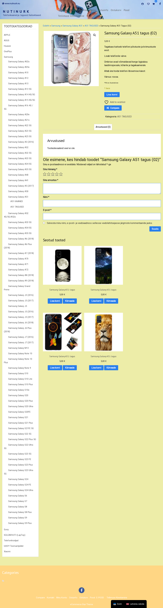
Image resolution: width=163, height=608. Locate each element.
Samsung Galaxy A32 (18, 147)
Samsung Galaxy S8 (17, 506)
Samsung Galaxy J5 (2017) (21, 317)
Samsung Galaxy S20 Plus (20, 401)
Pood (126, 10)
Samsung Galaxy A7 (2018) (21, 253)
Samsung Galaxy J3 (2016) (21, 295)
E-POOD (100, 597)
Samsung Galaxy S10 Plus (20, 384)
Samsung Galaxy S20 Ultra (20, 406)
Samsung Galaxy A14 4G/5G (21, 94)
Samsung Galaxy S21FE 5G (21, 428)
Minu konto (89, 10)
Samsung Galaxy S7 (17, 501)
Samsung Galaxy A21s (19, 120)
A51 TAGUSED (17, 207)
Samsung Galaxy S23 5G (19, 453)
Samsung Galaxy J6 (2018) (21, 322)
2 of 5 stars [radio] (48, 174)
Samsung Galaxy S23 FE (19, 459)
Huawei (7, 46)
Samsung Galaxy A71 (18, 264)
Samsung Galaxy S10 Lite (20, 379)
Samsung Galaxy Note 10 (20, 353)
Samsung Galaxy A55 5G (20, 233)
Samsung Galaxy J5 (17, 306)
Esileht (46, 25)
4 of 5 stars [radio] (57, 174)
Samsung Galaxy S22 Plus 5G (22, 439)
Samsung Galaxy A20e (19, 114)
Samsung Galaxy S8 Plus (20, 512)
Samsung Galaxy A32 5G (20, 153)
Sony (6, 529)
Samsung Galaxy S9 (17, 517)
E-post (47, 210)
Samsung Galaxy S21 (18, 417)
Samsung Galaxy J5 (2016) (21, 311)
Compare (63, 10)
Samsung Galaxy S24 (18, 479)
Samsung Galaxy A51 (18, 197)
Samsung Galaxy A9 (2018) (21, 280)
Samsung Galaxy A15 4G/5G (21, 100)
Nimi (46, 197)
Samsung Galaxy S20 (18, 395)
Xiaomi (7, 551)
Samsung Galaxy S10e (18, 390)
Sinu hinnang (50, 169)
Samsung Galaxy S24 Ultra (20, 490)
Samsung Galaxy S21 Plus (20, 423)
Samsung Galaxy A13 (18, 83)
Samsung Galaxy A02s (19, 61)
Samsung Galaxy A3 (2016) (21, 142)
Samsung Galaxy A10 (18, 72)
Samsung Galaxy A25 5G (20, 136)
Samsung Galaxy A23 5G (20, 131)
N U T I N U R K (16, 11)
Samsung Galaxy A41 (18, 180)
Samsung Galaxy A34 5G (20, 164)
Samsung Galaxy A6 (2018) (21, 238)
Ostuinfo (103, 10)
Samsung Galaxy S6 (17, 495)
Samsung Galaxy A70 (18, 258)
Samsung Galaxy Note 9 (19, 368)
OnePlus (8, 51)
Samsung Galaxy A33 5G (20, 158)
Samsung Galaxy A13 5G (20, 89)
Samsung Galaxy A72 (18, 269)
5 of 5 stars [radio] (61, 174)
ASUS (6, 40)
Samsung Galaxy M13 (18, 348)
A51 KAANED (16, 201)
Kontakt (75, 10)
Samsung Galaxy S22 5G (19, 434)
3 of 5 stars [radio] (53, 174)
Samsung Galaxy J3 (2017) (21, 300)
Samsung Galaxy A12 (18, 78)
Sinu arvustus (50, 180)
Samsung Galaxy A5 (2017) (21, 186)
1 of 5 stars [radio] (44, 174)
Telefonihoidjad (11, 540)
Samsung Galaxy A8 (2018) (21, 275)
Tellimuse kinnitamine (71, 15)
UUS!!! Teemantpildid (13, 546)
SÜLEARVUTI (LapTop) (14, 535)
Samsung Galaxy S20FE (19, 412)
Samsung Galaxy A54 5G (20, 227)
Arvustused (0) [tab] (103, 127)
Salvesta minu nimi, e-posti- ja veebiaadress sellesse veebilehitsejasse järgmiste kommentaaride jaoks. (99, 223)
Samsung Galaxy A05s (19, 67)
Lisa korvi (112, 94)
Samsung (8, 57)
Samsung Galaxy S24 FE (19, 484)
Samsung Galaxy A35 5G (20, 169)
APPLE (7, 35)
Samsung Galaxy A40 (18, 175)
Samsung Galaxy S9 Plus (20, 523)
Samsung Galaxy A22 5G (20, 125)
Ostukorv (116, 10)
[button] (94, 35)
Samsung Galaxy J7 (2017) (21, 342)
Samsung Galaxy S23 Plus (20, 464)
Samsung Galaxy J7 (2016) (21, 337)
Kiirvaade (56, 295)
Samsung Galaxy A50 (18, 191)
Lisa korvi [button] (56, 288)
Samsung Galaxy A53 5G (20, 222)
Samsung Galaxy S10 (18, 373)
